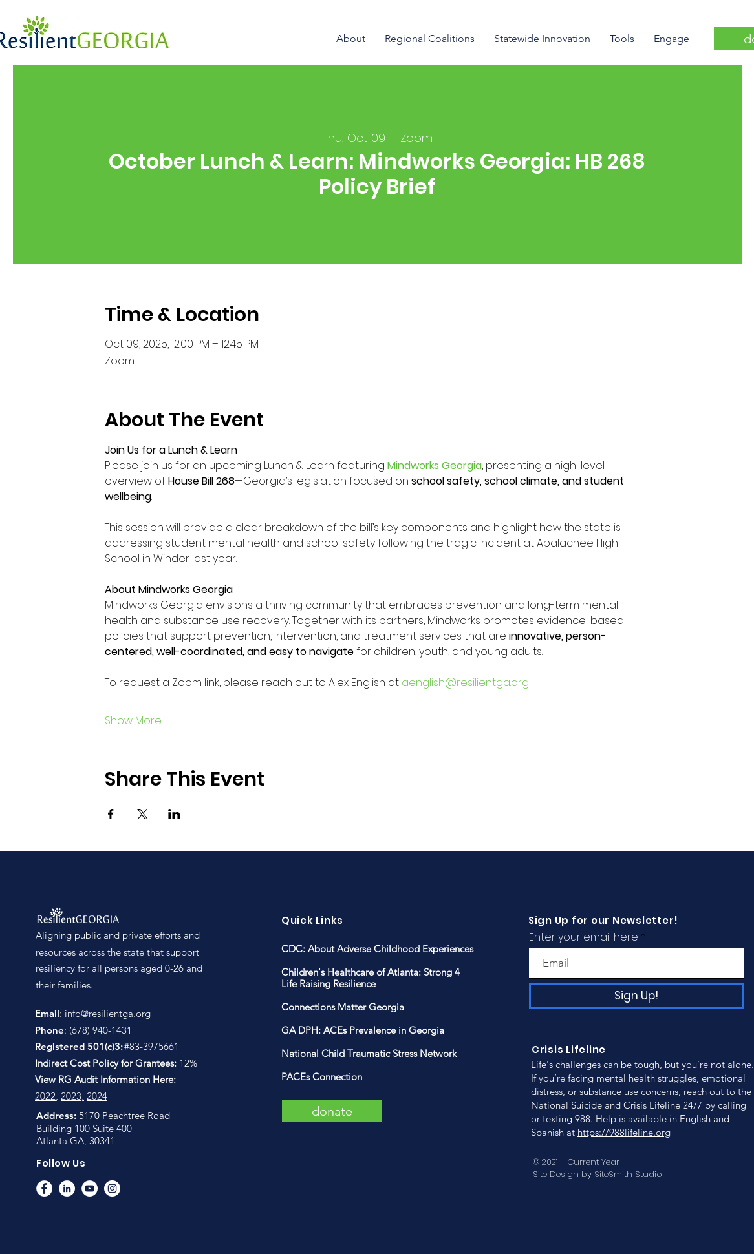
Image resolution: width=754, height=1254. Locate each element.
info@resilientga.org (108, 1013)
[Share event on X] (142, 814)
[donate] (332, 1111)
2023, (72, 1096)
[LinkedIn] (67, 1188)
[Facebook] (44, 1188)
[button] (351, 38)
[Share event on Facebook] (111, 814)
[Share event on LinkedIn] (174, 814)
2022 (45, 1096)
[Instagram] (112, 1188)
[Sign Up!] (636, 996)
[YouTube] (89, 1188)
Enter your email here (583, 937)
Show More (133, 721)
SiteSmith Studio (628, 1174)
